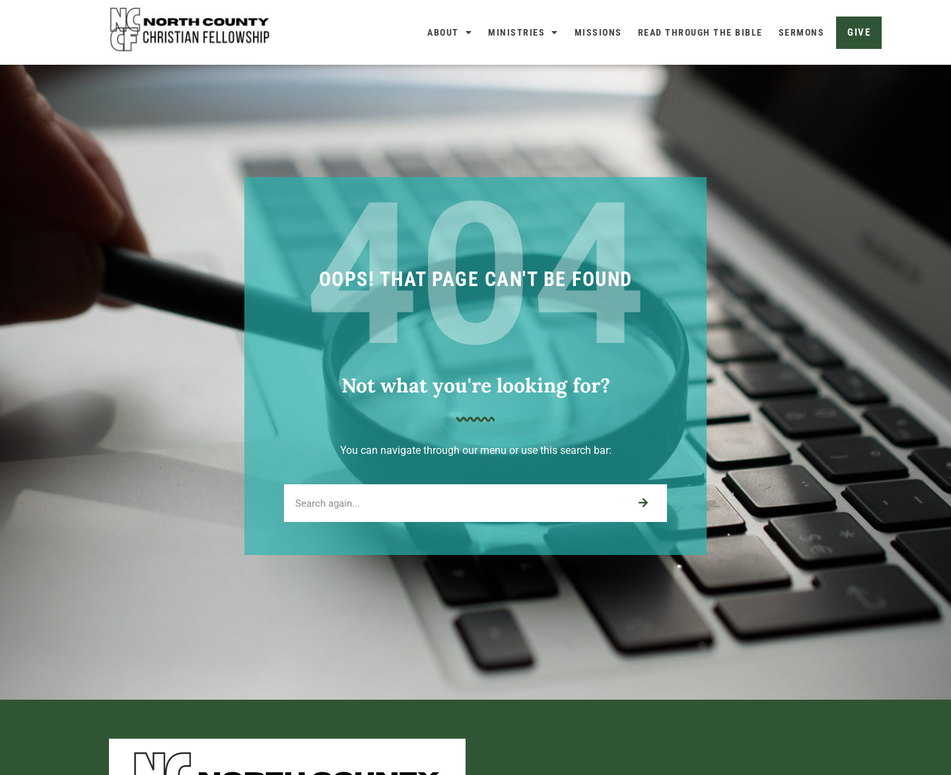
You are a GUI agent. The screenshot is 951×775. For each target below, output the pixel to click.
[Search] (643, 535)
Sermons (802, 32)
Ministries (523, 32)
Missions (598, 32)
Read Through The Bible (700, 32)
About (449, 32)
